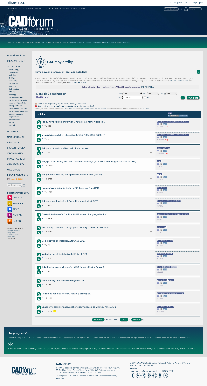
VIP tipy (11, 122)
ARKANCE (172, 3)
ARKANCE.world (100, 109)
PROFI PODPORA (16, 175)
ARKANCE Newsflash (179, 80)
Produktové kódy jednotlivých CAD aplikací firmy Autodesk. (73, 121)
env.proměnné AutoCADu (18, 111)
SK (193, 3)
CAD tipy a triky (54, 62)
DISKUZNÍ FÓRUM (16, 61)
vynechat (82, 103)
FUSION (14, 221)
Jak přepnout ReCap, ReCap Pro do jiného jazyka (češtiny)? (73, 174)
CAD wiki (12, 125)
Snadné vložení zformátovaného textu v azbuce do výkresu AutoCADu (79, 307)
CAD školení (160, 349)
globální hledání (87, 109)
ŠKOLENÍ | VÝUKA (16, 148)
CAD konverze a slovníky (18, 100)
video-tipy (12, 95)
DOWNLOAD (13, 131)
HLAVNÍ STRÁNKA (16, 55)
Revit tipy (12, 75)
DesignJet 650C (13, 231)
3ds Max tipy (13, 84)
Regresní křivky (109, 42)
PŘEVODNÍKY (14, 142)
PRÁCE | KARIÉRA (16, 158)
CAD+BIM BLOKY (15, 137)
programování (14, 117)
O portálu (97, 372)
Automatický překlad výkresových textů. (63, 280)
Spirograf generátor (93, 42)
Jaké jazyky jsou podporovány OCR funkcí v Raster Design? (73, 267)
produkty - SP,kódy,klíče (17, 103)
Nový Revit (11, 233)
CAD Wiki (145, 109)
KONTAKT (182, 3)
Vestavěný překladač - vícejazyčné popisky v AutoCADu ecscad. (75, 227)
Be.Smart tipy (14, 89)
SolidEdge (11, 238)
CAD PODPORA (147, 87)
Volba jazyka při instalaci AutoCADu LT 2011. (64, 254)
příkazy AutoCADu (15, 106)
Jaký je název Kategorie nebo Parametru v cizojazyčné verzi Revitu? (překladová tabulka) (89, 161)
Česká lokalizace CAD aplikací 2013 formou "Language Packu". (74, 214)
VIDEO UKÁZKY (15, 153)
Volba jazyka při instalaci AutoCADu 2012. (63, 240)
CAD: (120, 94)
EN (197, 3)
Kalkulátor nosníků (78, 42)
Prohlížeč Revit (13, 235)
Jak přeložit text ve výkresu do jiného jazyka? (66, 148)
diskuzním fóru (70, 109)
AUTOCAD (15, 197)
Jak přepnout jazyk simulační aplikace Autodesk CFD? (70, 201)
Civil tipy (12, 78)
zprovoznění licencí (16, 97)
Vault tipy (12, 86)
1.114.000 (44, 42)
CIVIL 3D (14, 215)
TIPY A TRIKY (13, 66)
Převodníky (125, 42)
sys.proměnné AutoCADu (18, 109)
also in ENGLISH (15, 179)
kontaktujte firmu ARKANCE (183, 349)
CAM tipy (12, 92)
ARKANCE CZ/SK (137, 363)
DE (201, 3)
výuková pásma (14, 120)
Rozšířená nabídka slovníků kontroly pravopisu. (66, 293)
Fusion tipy (13, 81)
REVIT (13, 209)
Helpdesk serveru (126, 338)
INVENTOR (15, 203)
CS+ (188, 338)
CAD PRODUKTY (15, 164)
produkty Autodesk (16, 114)
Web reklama (78, 376)
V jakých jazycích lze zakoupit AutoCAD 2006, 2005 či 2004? (73, 135)
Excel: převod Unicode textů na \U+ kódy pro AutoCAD (70, 188)
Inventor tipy (13, 72)
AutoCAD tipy (14, 70)
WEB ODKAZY (14, 169)
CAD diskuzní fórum (77, 83)
